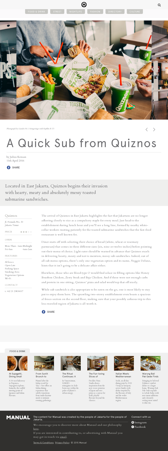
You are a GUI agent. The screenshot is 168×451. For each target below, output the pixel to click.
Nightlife (75, 12)
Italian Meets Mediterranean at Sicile (123, 376)
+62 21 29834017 (15, 291)
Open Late (10, 265)
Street (57, 12)
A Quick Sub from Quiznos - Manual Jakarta (84, 5)
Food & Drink (36, 12)
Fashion (95, 12)
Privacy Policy (62, 442)
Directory (115, 12)
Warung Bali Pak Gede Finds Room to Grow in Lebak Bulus (150, 377)
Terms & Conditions (43, 442)
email (63, 436)
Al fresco (9, 261)
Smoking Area (12, 271)
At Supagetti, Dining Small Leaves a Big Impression (15, 377)
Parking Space (12, 268)
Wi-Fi (8, 278)
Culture (135, 12)
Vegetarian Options (14, 275)
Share (16, 167)
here (36, 429)
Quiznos (11, 215)
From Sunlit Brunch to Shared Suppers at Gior (44, 377)
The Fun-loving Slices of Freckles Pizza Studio (96, 377)
